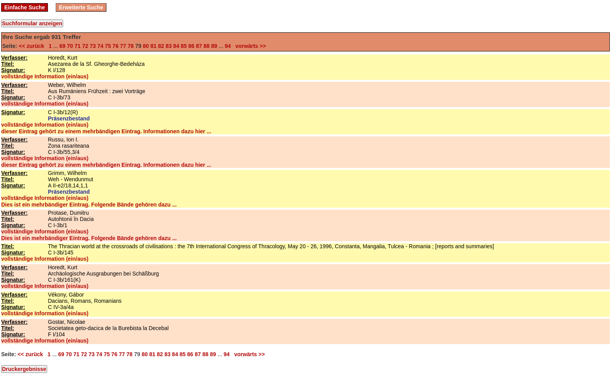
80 (146, 46)
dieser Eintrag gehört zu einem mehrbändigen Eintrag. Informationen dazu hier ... (106, 131)
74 (100, 46)
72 (85, 46)
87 (199, 46)
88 (206, 46)
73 (93, 46)
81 (153, 46)
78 (131, 46)
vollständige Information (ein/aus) (44, 76)
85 (184, 46)
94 (228, 46)
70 (70, 46)
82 (161, 46)
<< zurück (33, 46)
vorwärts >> (249, 46)
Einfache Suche (24, 7)
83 (169, 46)
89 (214, 46)
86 (191, 46)
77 (123, 46)
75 (108, 46)
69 (62, 46)
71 (77, 46)
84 (176, 46)
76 (116, 46)
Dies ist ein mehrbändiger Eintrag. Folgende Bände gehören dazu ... (89, 204)
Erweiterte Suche (81, 7)
